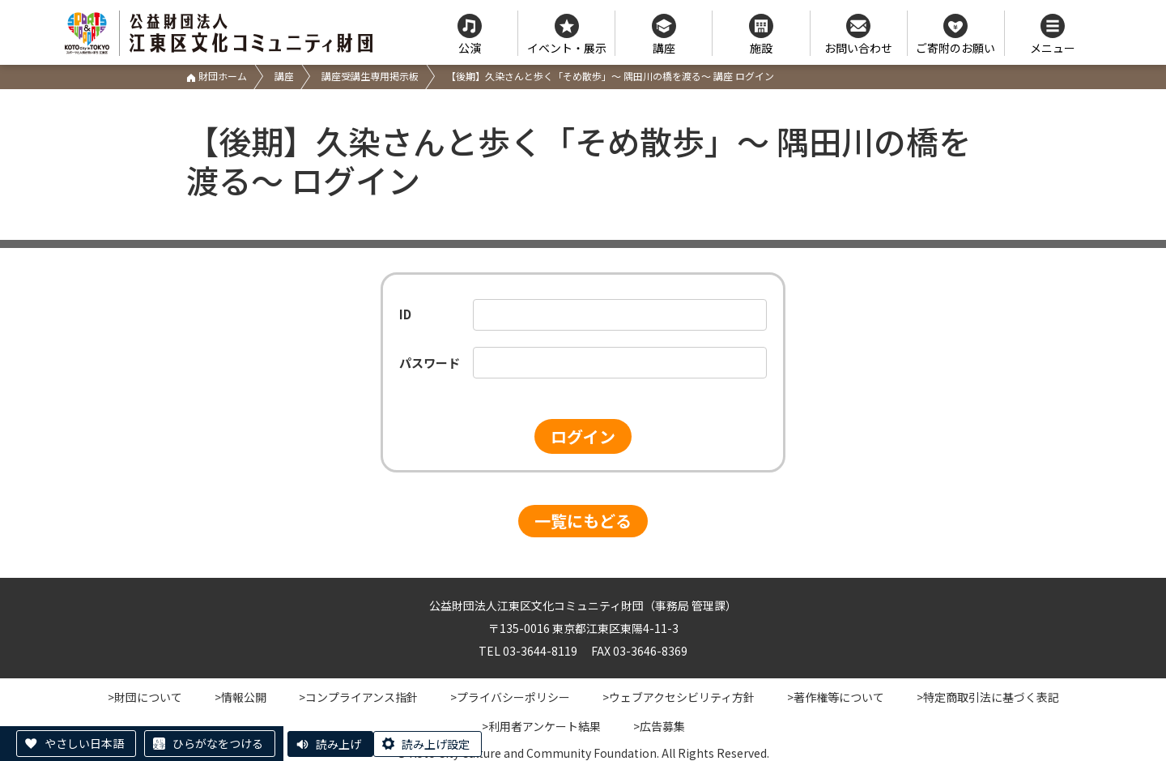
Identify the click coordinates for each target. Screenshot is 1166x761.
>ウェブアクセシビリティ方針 (678, 697)
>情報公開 (240, 697)
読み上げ (338, 744)
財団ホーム (216, 76)
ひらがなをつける (217, 743)
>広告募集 (659, 726)
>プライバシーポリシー (510, 697)
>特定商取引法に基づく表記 (988, 697)
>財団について (145, 697)
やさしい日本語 (84, 743)
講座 (284, 76)
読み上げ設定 (436, 744)
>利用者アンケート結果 (541, 726)
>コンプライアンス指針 (358, 697)
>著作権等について (835, 697)
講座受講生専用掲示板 (370, 76)
